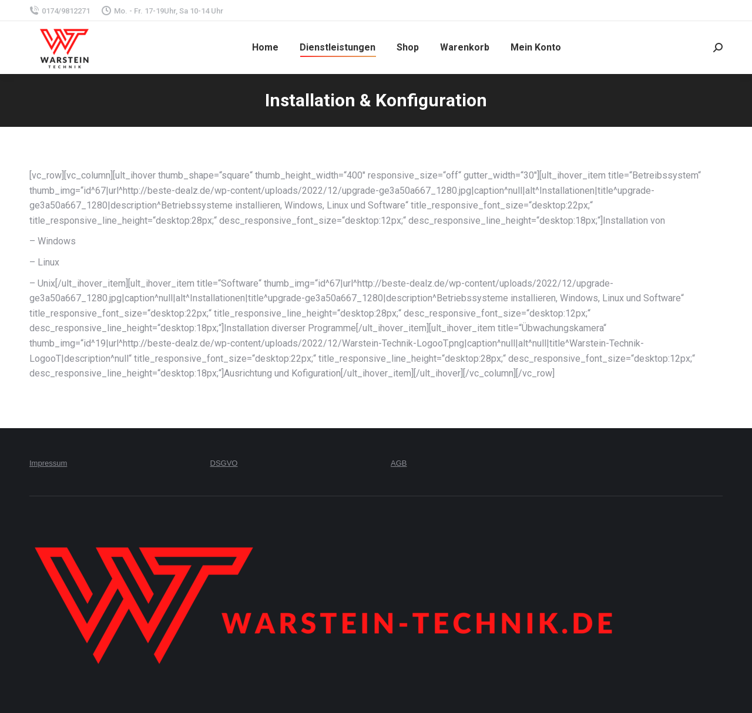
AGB (399, 463)
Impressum (48, 463)
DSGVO (224, 463)
